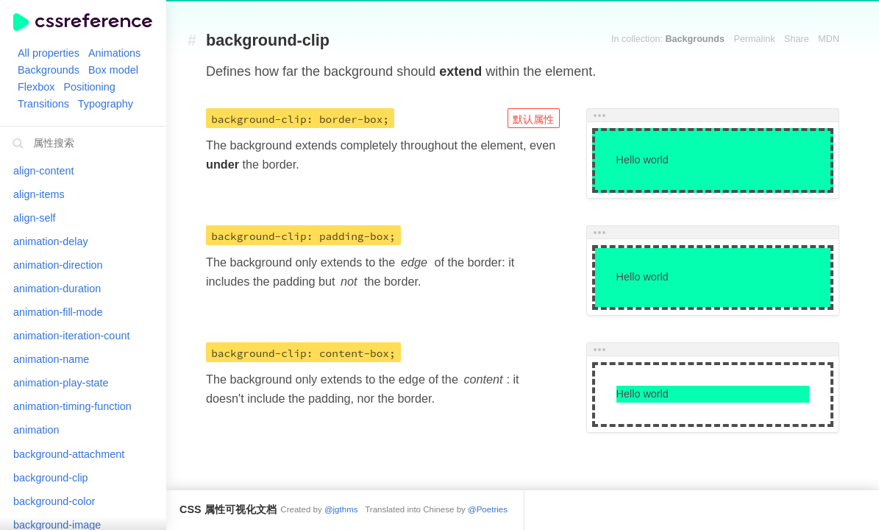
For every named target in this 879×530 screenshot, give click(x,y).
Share (796, 39)
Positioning (89, 87)
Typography (105, 104)
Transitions (43, 104)
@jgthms (341, 509)
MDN (828, 39)
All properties (48, 53)
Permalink (754, 39)
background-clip (268, 41)
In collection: (668, 39)
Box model (113, 70)
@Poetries (488, 509)
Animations (114, 53)
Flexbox (36, 87)
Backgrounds (48, 70)
